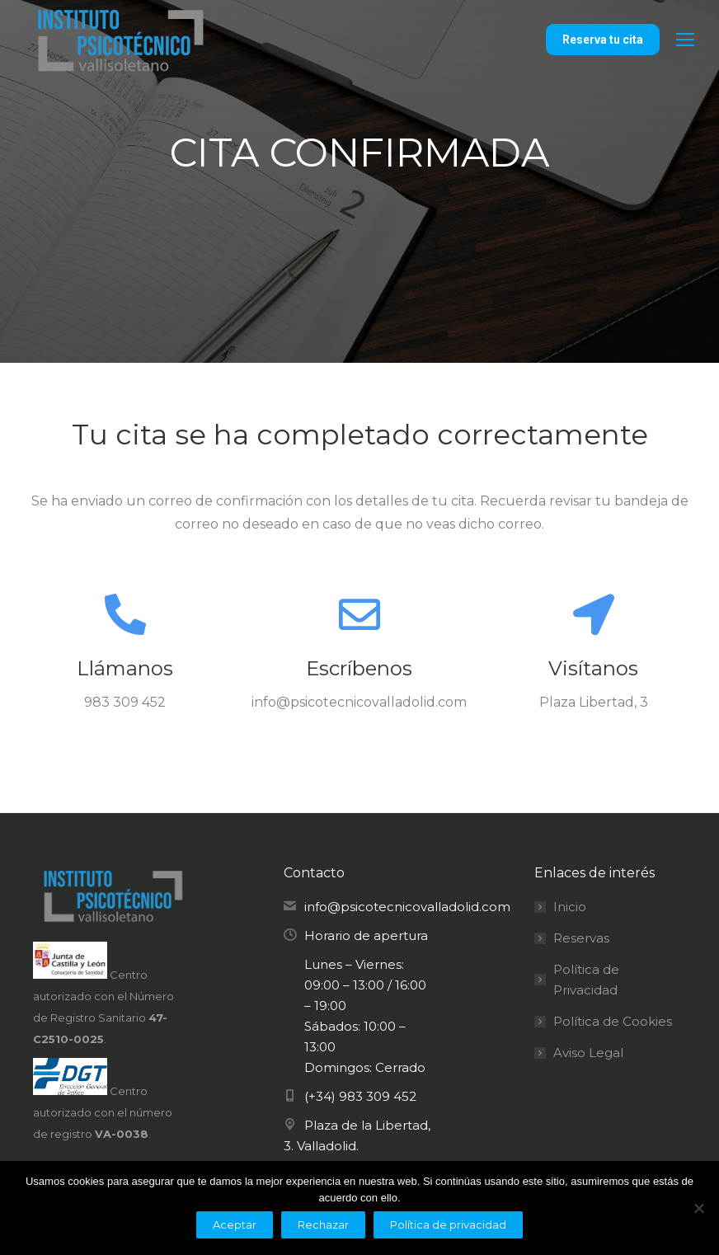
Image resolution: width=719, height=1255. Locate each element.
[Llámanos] (125, 614)
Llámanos (125, 668)
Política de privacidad (448, 1224)
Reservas (581, 938)
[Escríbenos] (359, 614)
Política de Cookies (612, 1021)
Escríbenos (359, 668)
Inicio (569, 906)
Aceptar (234, 1224)
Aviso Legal (588, 1052)
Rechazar (323, 1224)
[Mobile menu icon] (685, 39)
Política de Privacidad (586, 979)
